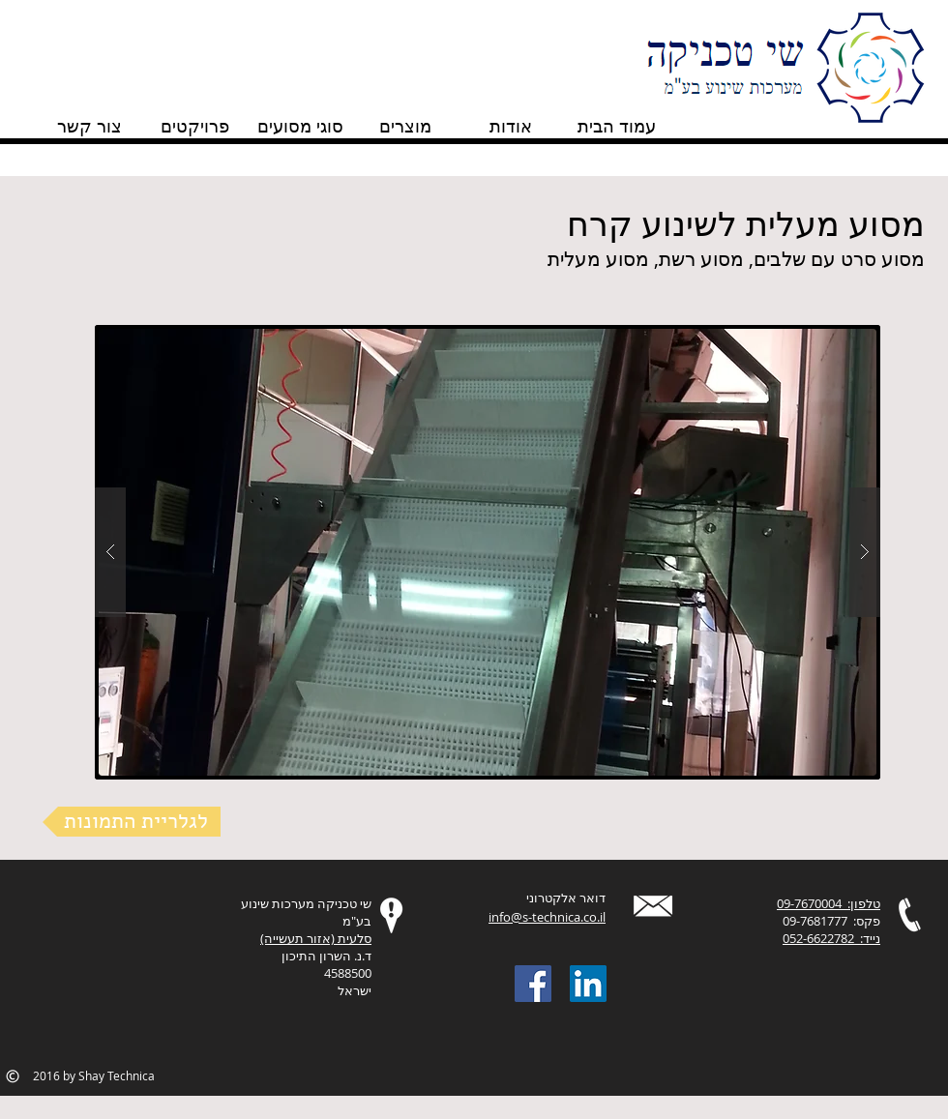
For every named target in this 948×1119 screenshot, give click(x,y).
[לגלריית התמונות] (132, 822)
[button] (487, 552)
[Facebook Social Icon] (533, 983)
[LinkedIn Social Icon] (588, 983)
